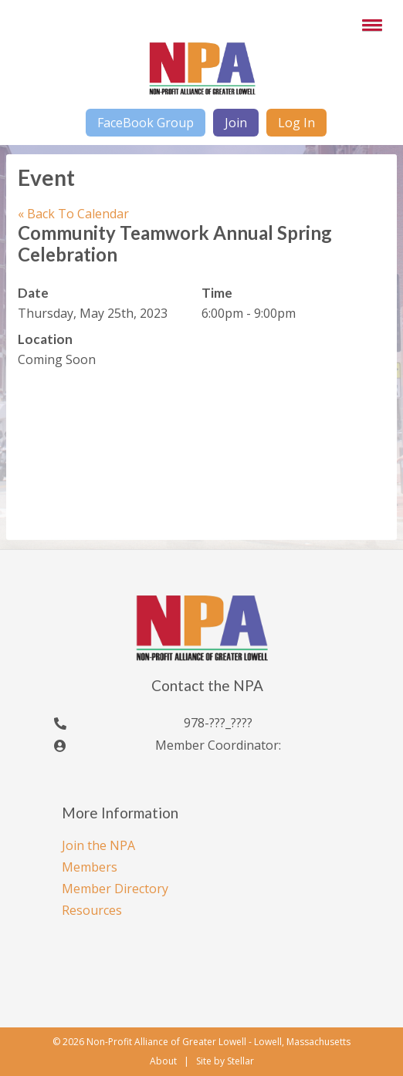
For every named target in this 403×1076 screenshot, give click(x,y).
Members (89, 866)
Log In (296, 122)
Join (236, 122)
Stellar (240, 1061)
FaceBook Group (145, 122)
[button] (369, 24)
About (163, 1061)
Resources (92, 910)
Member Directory (115, 888)
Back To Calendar (73, 213)
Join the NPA (98, 845)
